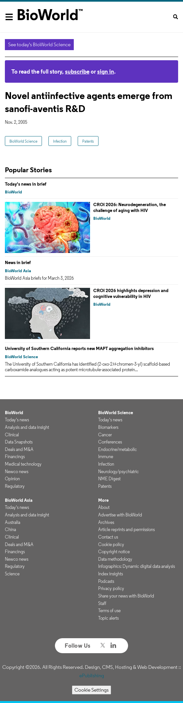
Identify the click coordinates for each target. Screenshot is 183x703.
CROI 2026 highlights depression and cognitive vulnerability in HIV (130, 293)
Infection (60, 141)
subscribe (77, 71)
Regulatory (15, 486)
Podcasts (106, 581)
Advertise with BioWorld (120, 515)
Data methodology (115, 559)
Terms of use (109, 610)
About (104, 507)
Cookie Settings (91, 690)
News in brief (18, 262)
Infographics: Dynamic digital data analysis (136, 566)
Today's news (17, 420)
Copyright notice (114, 552)
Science (12, 574)
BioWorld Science (23, 141)
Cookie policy (111, 544)
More (103, 500)
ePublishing (91, 675)
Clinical (12, 435)
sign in (105, 71)
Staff (102, 603)
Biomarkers (108, 427)
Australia (12, 522)
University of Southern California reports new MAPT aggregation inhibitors (79, 348)
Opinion (12, 479)
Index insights (110, 574)
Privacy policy (111, 588)
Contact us (108, 537)
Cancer (105, 435)
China (10, 529)
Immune (105, 456)
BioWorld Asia (18, 271)
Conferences (110, 442)
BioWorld (13, 192)
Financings (15, 456)
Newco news (16, 471)
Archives (106, 522)
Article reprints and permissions (126, 529)
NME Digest (109, 479)
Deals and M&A (19, 449)
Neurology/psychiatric (118, 471)
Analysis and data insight (27, 427)
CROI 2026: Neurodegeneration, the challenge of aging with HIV (129, 207)
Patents (88, 141)
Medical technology (23, 464)
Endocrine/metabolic (117, 449)
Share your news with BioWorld (126, 596)
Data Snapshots (19, 442)
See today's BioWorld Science (39, 44)
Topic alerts (108, 618)
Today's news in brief (25, 184)
